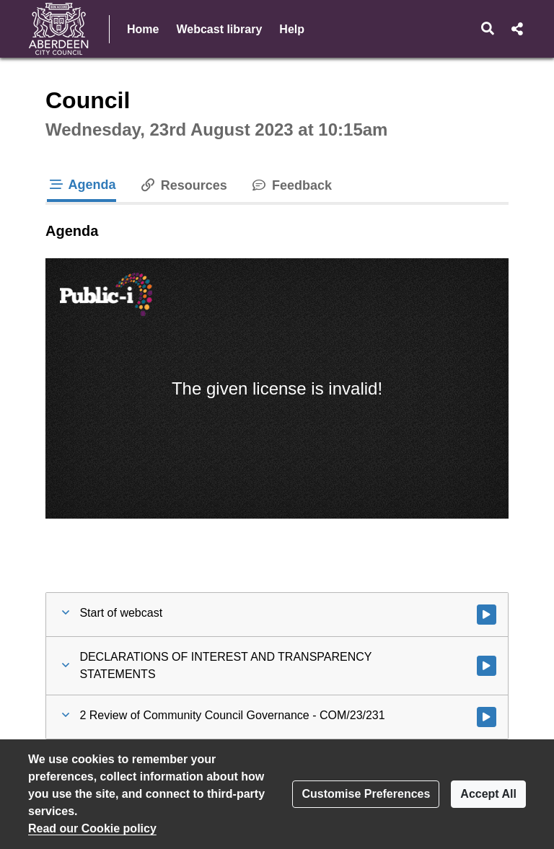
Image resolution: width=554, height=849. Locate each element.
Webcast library (219, 29)
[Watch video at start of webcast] (486, 614)
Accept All (488, 794)
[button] (488, 28)
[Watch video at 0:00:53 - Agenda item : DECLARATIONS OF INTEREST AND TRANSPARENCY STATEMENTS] (486, 666)
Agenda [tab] (81, 184)
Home (143, 29)
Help (291, 29)
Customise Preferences (366, 794)
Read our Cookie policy (92, 828)
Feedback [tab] (291, 185)
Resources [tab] (183, 185)
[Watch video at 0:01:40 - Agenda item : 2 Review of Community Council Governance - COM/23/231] (486, 717)
